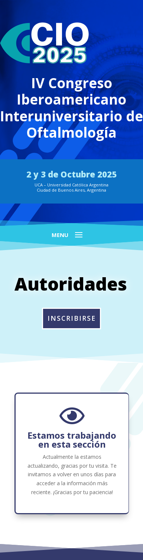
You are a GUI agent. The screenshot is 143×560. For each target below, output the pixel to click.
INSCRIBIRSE (72, 318)
